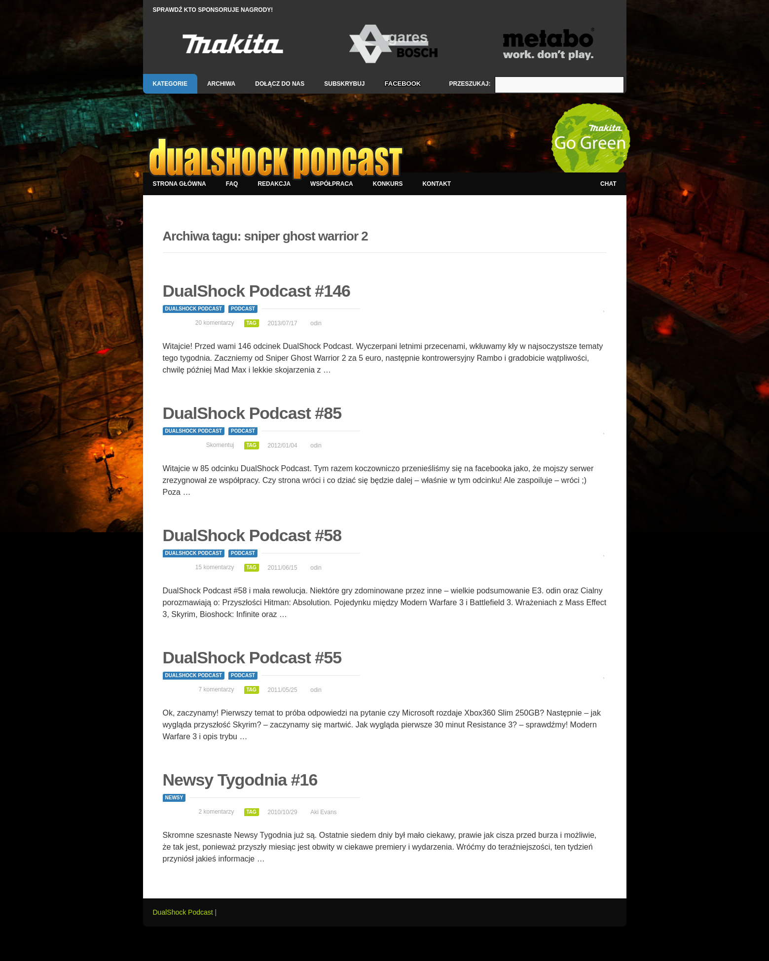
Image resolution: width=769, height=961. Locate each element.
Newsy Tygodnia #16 (240, 779)
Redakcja (274, 183)
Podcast (243, 308)
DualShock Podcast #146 (257, 290)
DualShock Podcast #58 (252, 535)
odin (316, 323)
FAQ (232, 183)
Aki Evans (323, 812)
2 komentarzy (216, 811)
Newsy (174, 797)
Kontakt (436, 183)
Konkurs (388, 183)
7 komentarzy (216, 689)
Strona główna (179, 183)
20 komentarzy (214, 322)
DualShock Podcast (193, 308)
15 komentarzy (214, 567)
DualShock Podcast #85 (252, 413)
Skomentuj (220, 445)
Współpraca (331, 183)
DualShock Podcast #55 (252, 657)
